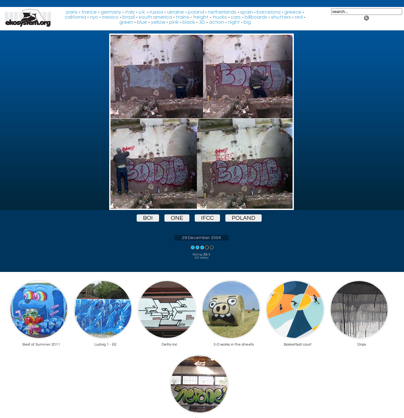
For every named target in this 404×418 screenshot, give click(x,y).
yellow (158, 22)
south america (155, 17)
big (247, 22)
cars (236, 17)
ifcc (207, 218)
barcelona (269, 12)
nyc (94, 17)
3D (202, 22)
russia (156, 12)
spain (246, 12)
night (234, 22)
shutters (281, 17)
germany (111, 12)
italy (130, 12)
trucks (219, 17)
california (75, 17)
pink (174, 22)
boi (148, 218)
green (126, 22)
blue (142, 22)
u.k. (142, 12)
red (299, 17)
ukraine (175, 12)
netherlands (222, 12)
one (177, 218)
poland (196, 12)
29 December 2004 (201, 238)
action (216, 22)
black (188, 22)
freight (201, 17)
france (89, 12)
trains (182, 17)
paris (72, 12)
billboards (256, 17)
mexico (110, 17)
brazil (128, 17)
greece (292, 12)
